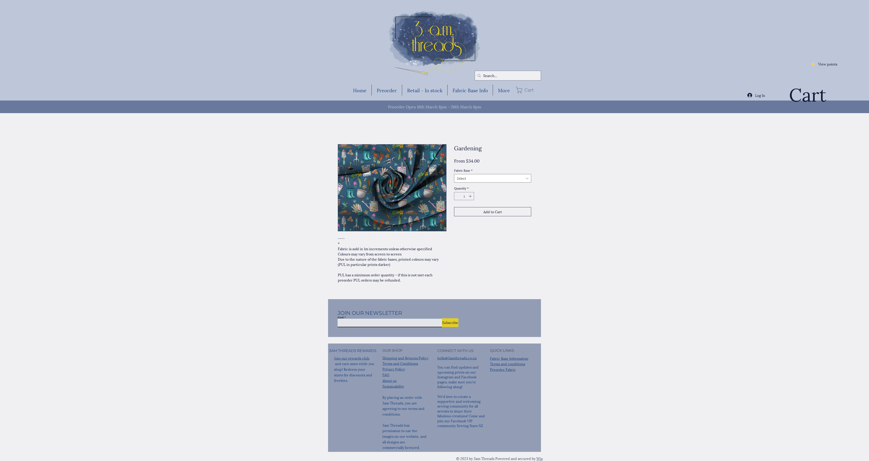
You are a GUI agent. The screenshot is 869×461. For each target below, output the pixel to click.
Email (341, 317)
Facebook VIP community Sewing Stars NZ (460, 423)
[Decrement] (457, 196)
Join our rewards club (351, 358)
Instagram (445, 376)
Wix (539, 458)
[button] (528, 90)
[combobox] (492, 178)
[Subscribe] (450, 322)
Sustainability (393, 386)
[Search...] (507, 75)
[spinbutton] (464, 196)
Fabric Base (463, 170)
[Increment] (470, 196)
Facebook (469, 376)
